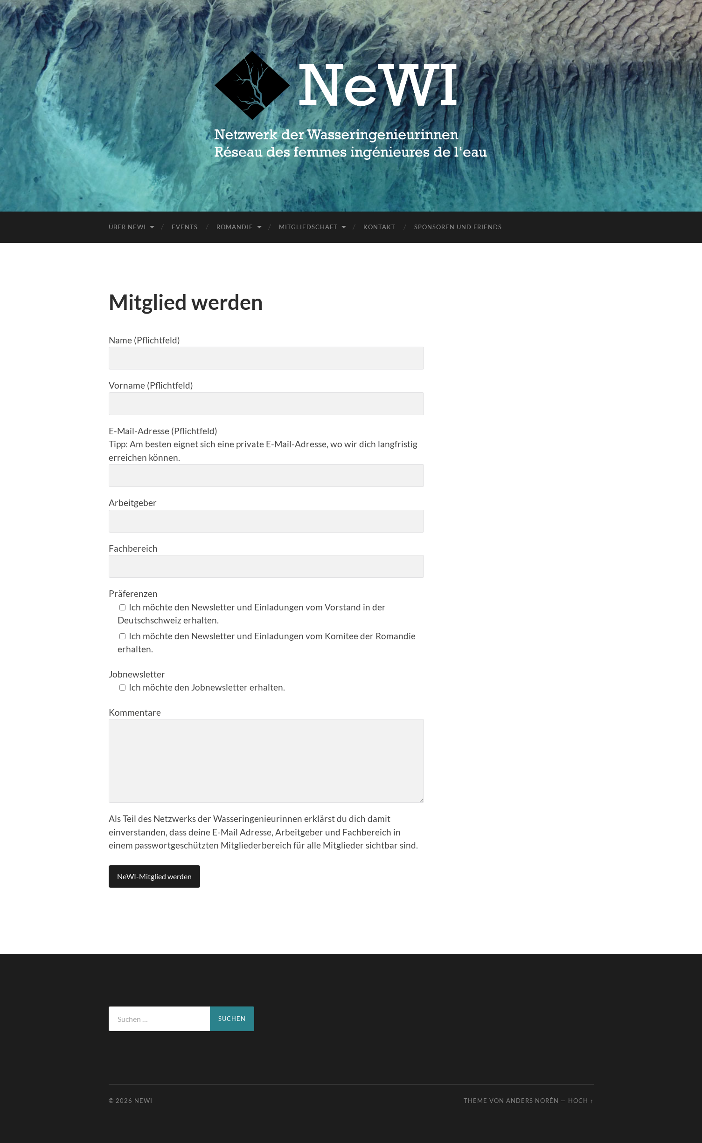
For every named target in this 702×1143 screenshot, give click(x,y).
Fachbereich (266, 560)
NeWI (143, 1100)
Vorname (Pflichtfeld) (266, 397)
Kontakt (379, 227)
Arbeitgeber (266, 515)
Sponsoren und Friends (458, 227)
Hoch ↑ (580, 1100)
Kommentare (266, 755)
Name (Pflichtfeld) (266, 352)
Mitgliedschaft (308, 227)
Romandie (234, 227)
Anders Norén (532, 1100)
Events (185, 227)
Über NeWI (127, 227)
